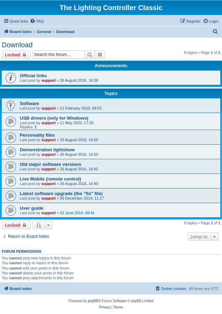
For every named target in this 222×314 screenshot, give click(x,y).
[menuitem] (37, 21)
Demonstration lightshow (47, 149)
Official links (33, 75)
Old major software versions (50, 164)
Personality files (37, 135)
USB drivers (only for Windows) (54, 118)
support (48, 80)
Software (29, 103)
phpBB (93, 301)
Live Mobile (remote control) (50, 179)
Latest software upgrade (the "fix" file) (61, 193)
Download (17, 45)
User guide (31, 208)
